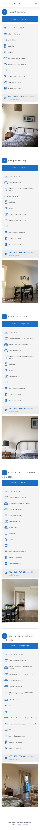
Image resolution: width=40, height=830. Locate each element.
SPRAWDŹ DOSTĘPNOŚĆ (20, 19)
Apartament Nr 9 (14, 619)
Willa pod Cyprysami (10, 3)
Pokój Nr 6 (10, 144)
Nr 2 (26, 800)
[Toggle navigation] (36, 3)
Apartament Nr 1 (14, 800)
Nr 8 (25, 144)
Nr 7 (19, 144)
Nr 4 (31, 801)
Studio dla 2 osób (14, 456)
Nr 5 (5, 804)
